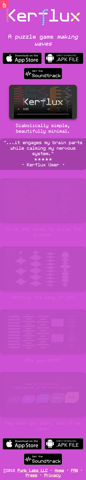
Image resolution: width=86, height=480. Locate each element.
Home (59, 471)
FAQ (74, 471)
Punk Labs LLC (32, 471)
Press (31, 475)
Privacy (52, 475)
